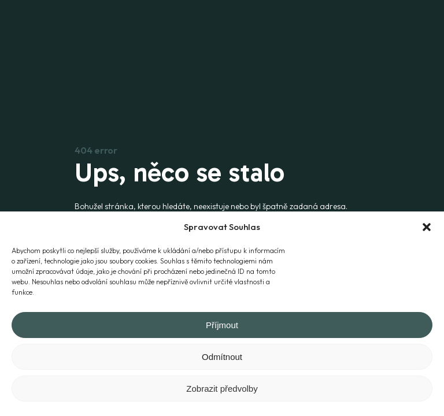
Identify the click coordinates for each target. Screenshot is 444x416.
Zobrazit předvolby (221, 388)
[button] (426, 227)
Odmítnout (222, 357)
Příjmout (222, 325)
